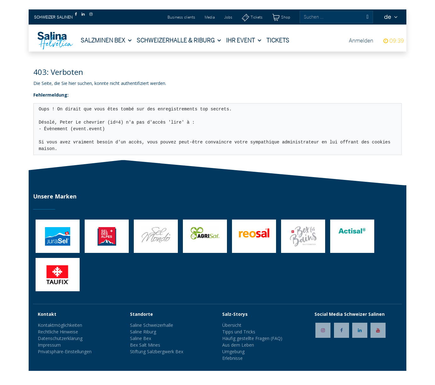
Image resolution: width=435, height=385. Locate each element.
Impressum (49, 345)
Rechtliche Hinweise (58, 332)
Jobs (228, 17)
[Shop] (281, 17)
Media (210, 17)
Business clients (181, 17)
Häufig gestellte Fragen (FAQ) (252, 338)
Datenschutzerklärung (60, 338)
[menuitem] (106, 40)
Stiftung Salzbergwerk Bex (156, 351)
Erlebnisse (232, 358)
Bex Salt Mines (145, 345)
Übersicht (231, 325)
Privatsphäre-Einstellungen (65, 351)
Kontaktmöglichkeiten (60, 325)
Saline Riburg (143, 332)
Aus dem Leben (238, 345)
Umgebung (233, 351)
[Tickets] (252, 17)
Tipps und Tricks (238, 332)
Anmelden (361, 40)
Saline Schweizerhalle (151, 325)
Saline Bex (140, 338)
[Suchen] (367, 17)
